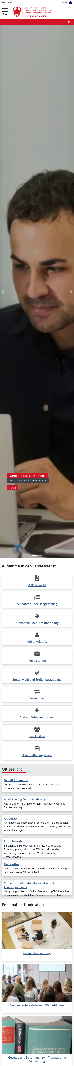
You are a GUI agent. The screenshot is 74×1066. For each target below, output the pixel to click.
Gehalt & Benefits (16, 780)
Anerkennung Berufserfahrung (24, 799)
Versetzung (37, 698)
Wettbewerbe (37, 585)
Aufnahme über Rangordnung (37, 604)
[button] (2, 291)
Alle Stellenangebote (37, 755)
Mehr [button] (12, 487)
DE (62, 2)
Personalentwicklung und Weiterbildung (37, 1005)
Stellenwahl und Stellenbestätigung (37, 679)
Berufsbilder (37, 736)
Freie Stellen (37, 660)
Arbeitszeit (11, 818)
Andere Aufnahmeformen (37, 717)
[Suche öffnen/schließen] (69, 22)
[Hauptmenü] (5, 12)
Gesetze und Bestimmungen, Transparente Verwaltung (37, 1059)
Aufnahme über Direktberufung (37, 623)
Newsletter (11, 864)
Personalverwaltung (37, 953)
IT (66, 2)
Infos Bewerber (14, 841)
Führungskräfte (37, 641)
